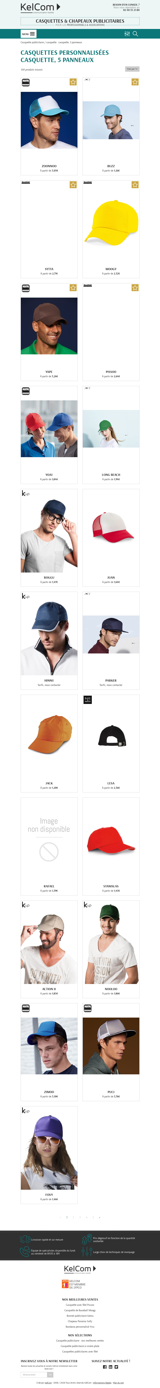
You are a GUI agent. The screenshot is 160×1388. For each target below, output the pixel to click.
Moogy (111, 269)
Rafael (49, 886)
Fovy (49, 1195)
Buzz (111, 166)
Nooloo (111, 989)
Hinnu (49, 680)
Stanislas (111, 886)
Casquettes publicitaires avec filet (80, 1351)
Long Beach (111, 475)
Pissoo (111, 372)
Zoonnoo (49, 166)
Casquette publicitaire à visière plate (80, 1346)
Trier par (132, 69)
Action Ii (49, 989)
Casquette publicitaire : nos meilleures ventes (80, 1340)
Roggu (49, 577)
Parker (111, 680)
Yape (49, 372)
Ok (50, 1375)
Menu (28, 33)
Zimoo (49, 1092)
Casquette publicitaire (32, 42)
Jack (49, 783)
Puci (111, 1092)
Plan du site (118, 1383)
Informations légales (102, 1383)
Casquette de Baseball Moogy (80, 1310)
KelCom (48, 1383)
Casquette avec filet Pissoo (80, 1305)
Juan (111, 577)
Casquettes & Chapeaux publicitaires (80, 21)
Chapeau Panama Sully (80, 1321)
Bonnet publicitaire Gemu (80, 1316)
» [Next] (99, 1217)
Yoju (49, 475)
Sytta (49, 269)
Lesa (110, 783)
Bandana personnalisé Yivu (80, 1326)
